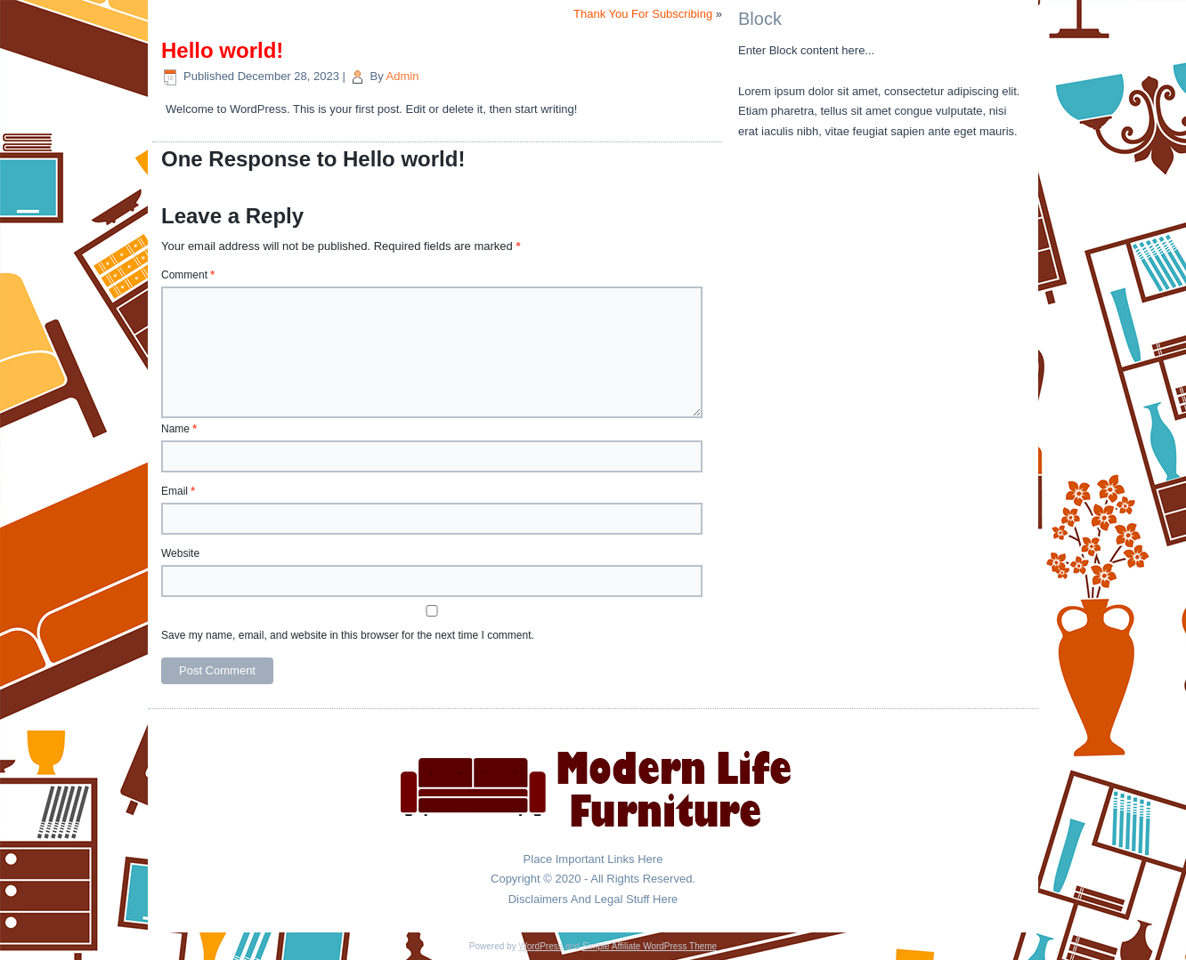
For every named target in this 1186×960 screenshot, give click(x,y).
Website (180, 553)
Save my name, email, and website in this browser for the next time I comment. (347, 635)
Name (179, 429)
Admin (402, 76)
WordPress (540, 946)
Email (178, 491)
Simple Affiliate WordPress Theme (649, 946)
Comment (188, 275)
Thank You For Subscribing (642, 13)
